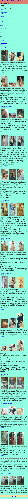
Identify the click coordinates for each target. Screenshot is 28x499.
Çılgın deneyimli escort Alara (5, 166)
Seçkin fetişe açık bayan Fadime (5, 238)
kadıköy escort (2, 9)
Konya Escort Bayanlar (4, 3)
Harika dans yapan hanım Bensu (6, 273)
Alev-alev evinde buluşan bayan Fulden (7, 403)
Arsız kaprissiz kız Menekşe (5, 47)
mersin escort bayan (18, 8)
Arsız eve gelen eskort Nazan (5, 200)
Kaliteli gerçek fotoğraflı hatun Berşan (6, 106)
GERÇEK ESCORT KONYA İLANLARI (11, 0)
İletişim (8, 3)
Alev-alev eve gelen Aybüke (5, 374)
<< (12, 496)
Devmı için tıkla (2, 72)
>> (15, 496)
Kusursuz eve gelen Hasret (5, 456)
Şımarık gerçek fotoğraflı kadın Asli (6, 473)
